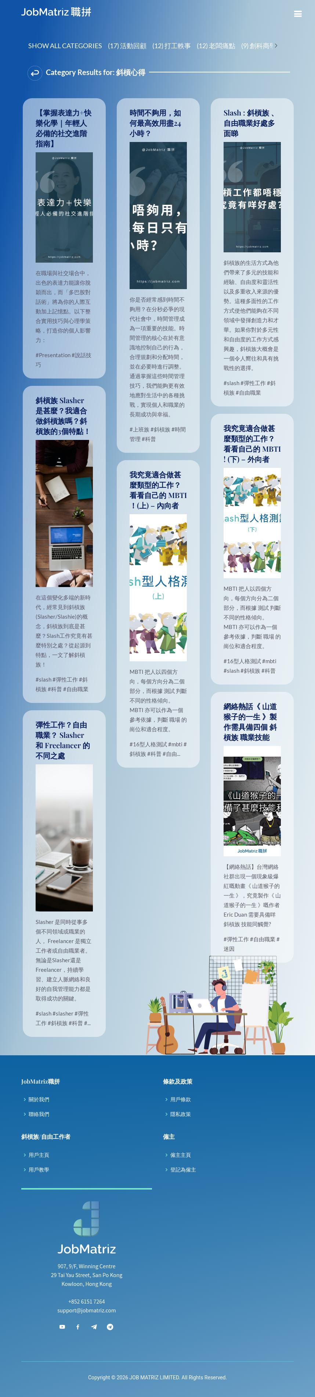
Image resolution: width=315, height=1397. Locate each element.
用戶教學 (39, 1170)
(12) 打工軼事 (171, 46)
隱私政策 (180, 1114)
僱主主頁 (180, 1155)
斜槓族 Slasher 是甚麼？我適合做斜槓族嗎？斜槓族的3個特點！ (63, 415)
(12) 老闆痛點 (216, 46)
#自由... (171, 753)
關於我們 (39, 1099)
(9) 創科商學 (258, 46)
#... (87, 1023)
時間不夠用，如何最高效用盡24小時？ (155, 122)
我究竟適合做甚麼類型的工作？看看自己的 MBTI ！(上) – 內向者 (158, 489)
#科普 (149, 439)
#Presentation (54, 355)
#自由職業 (248, 392)
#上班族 (140, 429)
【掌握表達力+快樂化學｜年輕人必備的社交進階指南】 (63, 127)
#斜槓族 (161, 429)
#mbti (269, 661)
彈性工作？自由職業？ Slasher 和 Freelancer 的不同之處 (63, 739)
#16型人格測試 (243, 661)
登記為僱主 (183, 1170)
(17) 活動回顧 (127, 46)
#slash (232, 383)
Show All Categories (65, 46)
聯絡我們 (39, 1114)
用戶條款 (180, 1099)
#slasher (63, 1013)
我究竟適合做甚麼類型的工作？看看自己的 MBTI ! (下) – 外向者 (252, 443)
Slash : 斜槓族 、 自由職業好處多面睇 (251, 122)
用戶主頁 (39, 1155)
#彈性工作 (253, 383)
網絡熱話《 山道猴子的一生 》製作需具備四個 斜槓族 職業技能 (250, 721)
